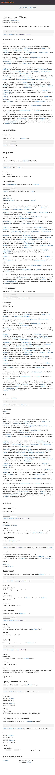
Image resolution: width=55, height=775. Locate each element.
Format (23, 39)
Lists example (28, 87)
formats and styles (38, 533)
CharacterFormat (43, 52)
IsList (17, 120)
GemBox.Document (14, 20)
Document (5, 760)
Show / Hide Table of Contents (27, 7)
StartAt (23, 558)
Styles (5, 94)
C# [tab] (6, 31)
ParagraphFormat (31, 52)
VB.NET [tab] (13, 31)
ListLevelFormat (35, 57)
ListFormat (27, 48)
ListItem (47, 96)
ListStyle (20, 57)
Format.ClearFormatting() (10, 525)
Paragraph (44, 48)
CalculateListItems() (39, 101)
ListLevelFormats (24, 59)
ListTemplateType (30, 84)
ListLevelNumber (38, 68)
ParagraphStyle (17, 50)
